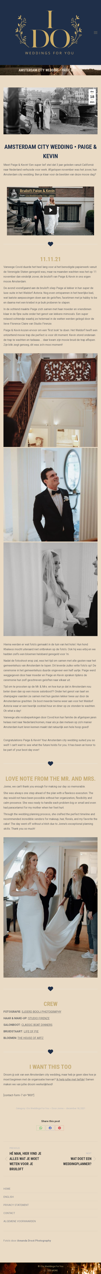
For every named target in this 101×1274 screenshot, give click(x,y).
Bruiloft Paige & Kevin (37, 191)
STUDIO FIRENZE (38, 1018)
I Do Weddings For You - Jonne (39, 195)
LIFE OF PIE (31, 1031)
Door (58, 1108)
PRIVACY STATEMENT (16, 1205)
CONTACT (9, 1213)
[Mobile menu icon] (96, 32)
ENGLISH (8, 1196)
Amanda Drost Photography (34, 1240)
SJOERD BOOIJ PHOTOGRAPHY (41, 1011)
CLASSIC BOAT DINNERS (37, 1024)
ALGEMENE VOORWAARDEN (19, 1221)
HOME (6, 1188)
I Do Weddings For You (37, 1108)
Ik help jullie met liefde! (70, 1079)
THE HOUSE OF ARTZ (31, 1038)
